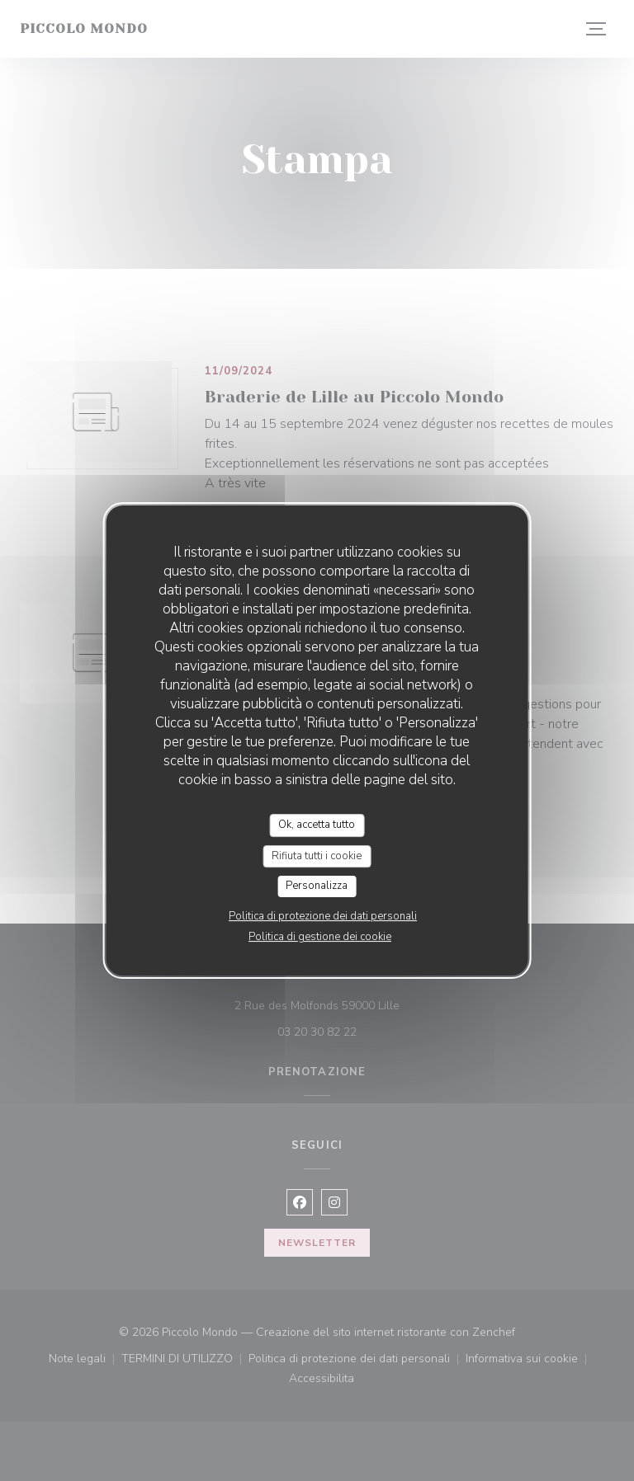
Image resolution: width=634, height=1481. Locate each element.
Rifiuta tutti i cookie (317, 856)
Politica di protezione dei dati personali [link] (323, 916)
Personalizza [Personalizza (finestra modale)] (317, 885)
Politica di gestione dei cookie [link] (319, 936)
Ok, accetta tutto (316, 824)
